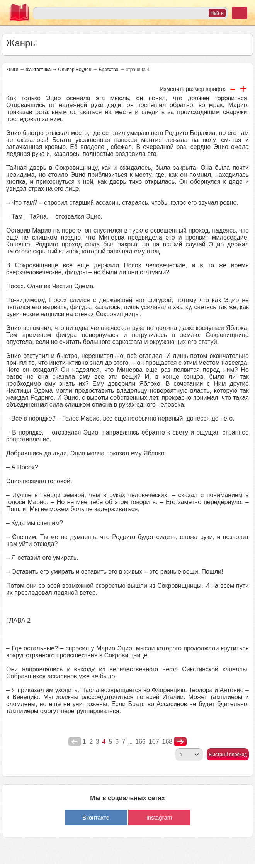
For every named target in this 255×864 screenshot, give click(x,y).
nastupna (180, 741)
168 (167, 741)
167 (154, 741)
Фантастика (38, 69)
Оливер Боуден (74, 69)
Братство (108, 69)
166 (140, 741)
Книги (12, 69)
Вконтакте (95, 817)
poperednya (74, 741)
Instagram (159, 817)
